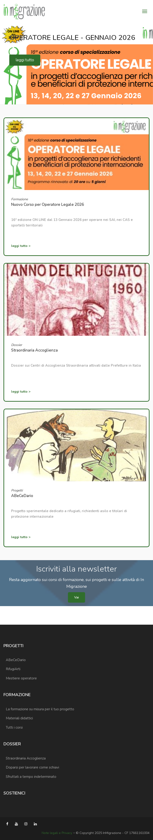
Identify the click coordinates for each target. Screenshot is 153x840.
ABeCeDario (16, 660)
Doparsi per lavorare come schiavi (32, 767)
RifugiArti (13, 669)
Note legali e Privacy (57, 833)
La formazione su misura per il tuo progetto (40, 709)
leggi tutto (24, 60)
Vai (76, 597)
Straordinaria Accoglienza (26, 758)
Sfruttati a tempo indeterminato (31, 776)
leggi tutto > (20, 246)
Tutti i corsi (14, 727)
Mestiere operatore (21, 678)
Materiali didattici (19, 718)
